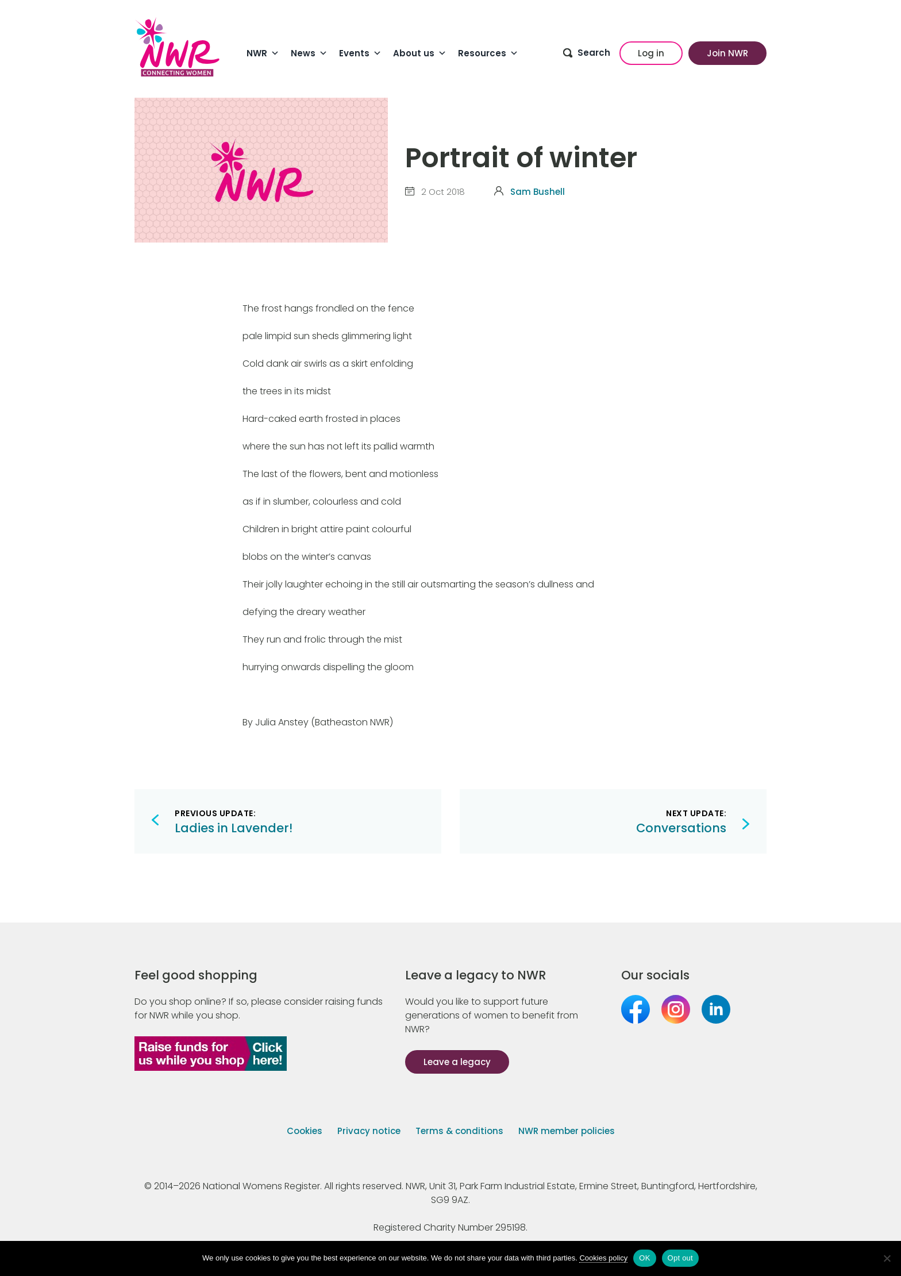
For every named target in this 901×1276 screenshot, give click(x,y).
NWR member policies (566, 1131)
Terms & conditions (459, 1131)
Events (360, 53)
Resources (488, 53)
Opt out (680, 1258)
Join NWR (727, 53)
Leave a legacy (457, 1062)
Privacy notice (369, 1131)
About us (419, 53)
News (309, 53)
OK (644, 1258)
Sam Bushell (537, 192)
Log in (651, 53)
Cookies (304, 1131)
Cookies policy (603, 1258)
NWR (263, 53)
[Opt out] (886, 1258)
